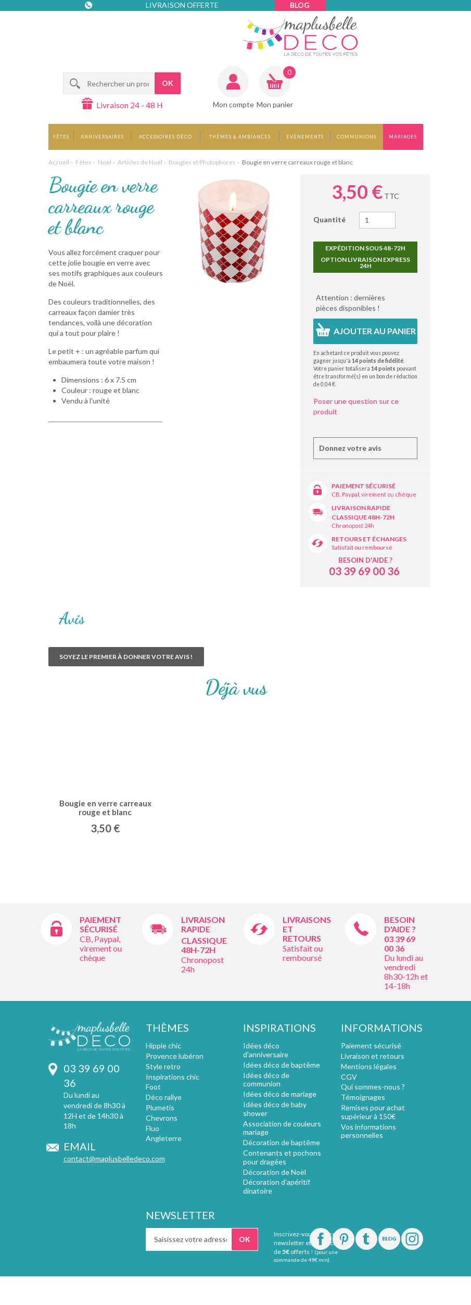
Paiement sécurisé (364, 486)
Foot (153, 1086)
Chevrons (161, 1117)
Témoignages (363, 1097)
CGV (349, 1076)
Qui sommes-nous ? (373, 1086)
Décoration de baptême (281, 1142)
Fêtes (61, 137)
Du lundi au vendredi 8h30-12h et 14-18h (406, 972)
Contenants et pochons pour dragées (282, 1157)
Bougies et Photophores (202, 162)
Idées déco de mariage (279, 1093)
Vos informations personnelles (368, 1131)
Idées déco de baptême (281, 1064)
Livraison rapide (361, 508)
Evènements (305, 137)
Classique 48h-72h (363, 517)
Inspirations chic (172, 1076)
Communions (356, 137)
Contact (105, 25)
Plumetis (160, 1107)
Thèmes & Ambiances (240, 137)
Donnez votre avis (350, 448)
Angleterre (164, 1138)
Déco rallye (164, 1097)
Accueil (58, 162)
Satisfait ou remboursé (362, 547)
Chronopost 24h (353, 525)
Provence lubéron (174, 1055)
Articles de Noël (140, 162)
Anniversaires (102, 137)
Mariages (403, 137)
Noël (104, 162)
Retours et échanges (369, 539)
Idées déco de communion (266, 1079)
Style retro (163, 1066)
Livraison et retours (372, 1055)
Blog (300, 5)
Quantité (329, 219)
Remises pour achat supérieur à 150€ (373, 1112)
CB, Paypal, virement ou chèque (374, 494)
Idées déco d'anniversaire (265, 1050)
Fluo (152, 1128)
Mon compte (233, 104)
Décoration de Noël (274, 1172)
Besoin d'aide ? (365, 560)
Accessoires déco (165, 137)
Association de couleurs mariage (282, 1128)
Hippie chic (163, 1045)
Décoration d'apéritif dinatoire (276, 1186)
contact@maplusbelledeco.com (114, 1158)
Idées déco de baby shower (275, 1109)
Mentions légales (369, 1066)
